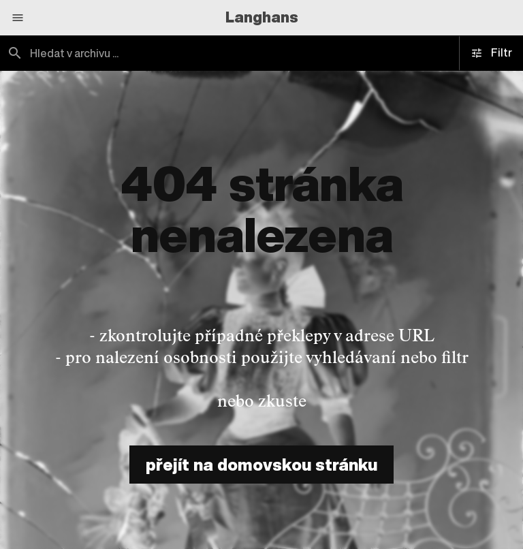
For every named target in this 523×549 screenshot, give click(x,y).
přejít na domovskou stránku (261, 464)
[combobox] (131, 53)
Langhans (261, 17)
